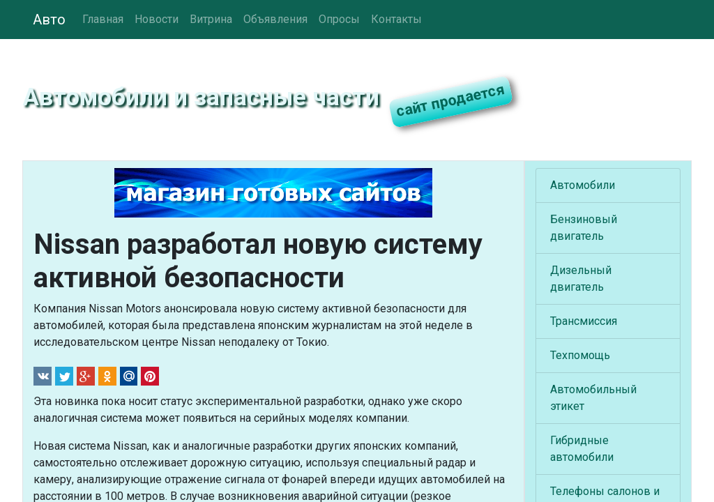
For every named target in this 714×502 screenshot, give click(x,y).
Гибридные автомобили (582, 449)
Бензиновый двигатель (583, 228)
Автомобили (582, 185)
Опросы (339, 19)
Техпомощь (580, 355)
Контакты (396, 19)
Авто (49, 19)
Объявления (275, 19)
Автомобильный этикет (593, 398)
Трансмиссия (583, 321)
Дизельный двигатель (581, 279)
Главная (102, 19)
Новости (156, 19)
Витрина (211, 19)
